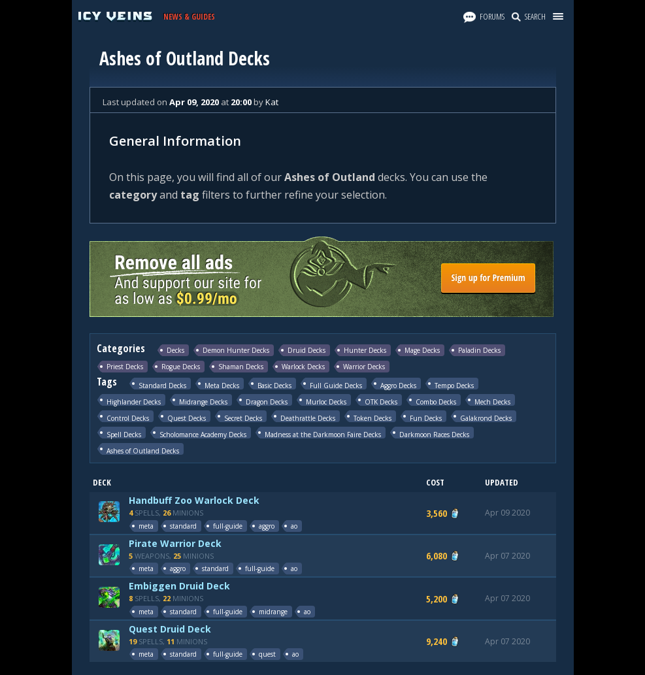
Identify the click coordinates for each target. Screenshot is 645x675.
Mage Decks (422, 350)
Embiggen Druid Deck (179, 586)
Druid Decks (306, 350)
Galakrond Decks (486, 418)
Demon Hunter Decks (236, 350)
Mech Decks (492, 401)
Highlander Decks (134, 401)
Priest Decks (125, 366)
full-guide (227, 526)
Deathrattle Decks (307, 418)
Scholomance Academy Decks (202, 434)
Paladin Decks (479, 350)
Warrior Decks (364, 366)
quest (267, 654)
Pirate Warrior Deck (175, 543)
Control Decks (128, 418)
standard (183, 526)
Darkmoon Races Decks (434, 434)
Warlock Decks (303, 366)
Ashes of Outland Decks (143, 450)
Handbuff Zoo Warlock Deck (194, 500)
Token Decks (372, 418)
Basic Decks (274, 385)
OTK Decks (381, 401)
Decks (175, 350)
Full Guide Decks (336, 385)
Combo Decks (436, 401)
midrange (273, 611)
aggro (266, 526)
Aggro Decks (398, 385)
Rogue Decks (180, 366)
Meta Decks (222, 385)
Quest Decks (186, 418)
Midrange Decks (203, 401)
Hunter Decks (365, 350)
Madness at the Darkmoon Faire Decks (323, 434)
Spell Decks (124, 434)
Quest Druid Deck (170, 629)
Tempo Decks (454, 385)
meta (146, 526)
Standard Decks (162, 385)
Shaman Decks (240, 366)
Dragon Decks (267, 401)
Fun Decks (426, 418)
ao (294, 526)
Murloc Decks (326, 401)
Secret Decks (243, 418)
